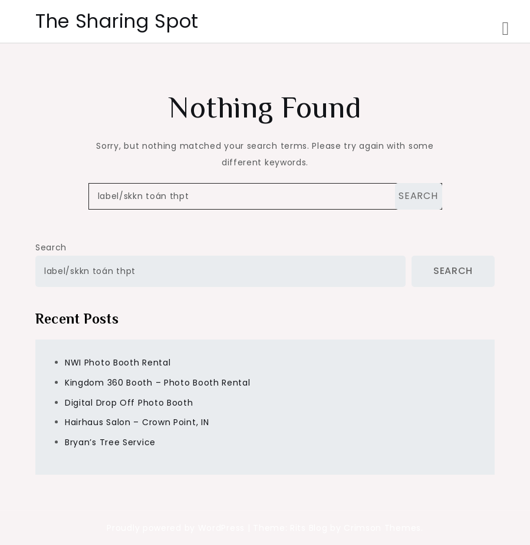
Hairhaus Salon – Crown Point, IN (137, 422)
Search (51, 247)
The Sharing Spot (117, 21)
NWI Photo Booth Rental (117, 362)
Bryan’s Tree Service (110, 442)
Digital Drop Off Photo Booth (129, 403)
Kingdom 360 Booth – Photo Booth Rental (158, 383)
